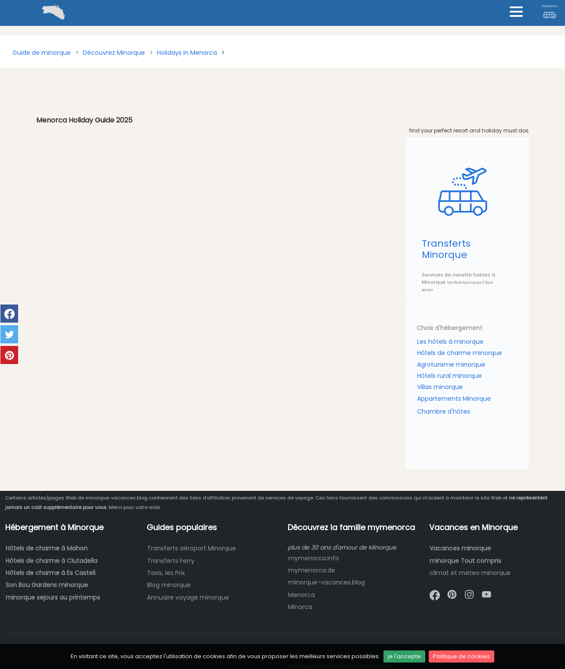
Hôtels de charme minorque (459, 353)
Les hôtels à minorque (450, 341)
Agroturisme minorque (451, 364)
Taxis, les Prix (166, 572)
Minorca (300, 607)
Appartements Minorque (454, 398)
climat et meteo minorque (470, 572)
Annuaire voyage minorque (188, 597)
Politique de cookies (461, 656)
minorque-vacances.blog (326, 582)
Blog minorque (169, 585)
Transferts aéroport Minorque (191, 548)
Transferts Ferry (171, 560)
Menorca (301, 594)
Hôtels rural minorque (449, 375)
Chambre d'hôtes (443, 411)
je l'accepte (404, 656)
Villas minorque (440, 387)
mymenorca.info (313, 558)
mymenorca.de (311, 570)
